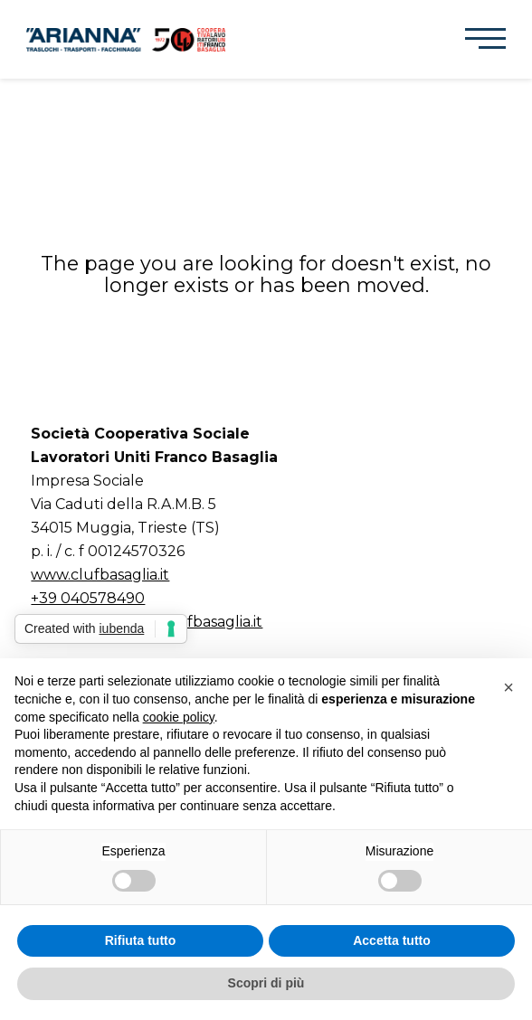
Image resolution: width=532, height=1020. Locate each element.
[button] (485, 38)
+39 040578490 (88, 598)
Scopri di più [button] (266, 983)
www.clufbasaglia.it (100, 574)
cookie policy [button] (178, 717)
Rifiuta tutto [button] (140, 940)
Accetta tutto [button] (392, 940)
